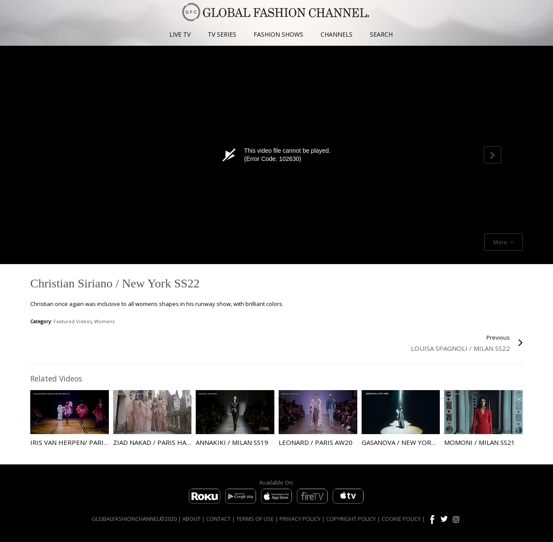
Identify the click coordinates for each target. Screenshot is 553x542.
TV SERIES (222, 34)
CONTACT (218, 519)
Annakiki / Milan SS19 (232, 442)
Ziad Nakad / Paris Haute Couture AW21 (182, 442)
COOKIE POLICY (401, 519)
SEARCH (381, 34)
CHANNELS (337, 34)
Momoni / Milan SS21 (479, 442)
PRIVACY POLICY (300, 519)
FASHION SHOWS (278, 34)
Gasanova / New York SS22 (407, 442)
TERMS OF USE (255, 519)
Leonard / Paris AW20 (316, 442)
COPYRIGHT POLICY (351, 519)
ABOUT (191, 519)
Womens (104, 321)
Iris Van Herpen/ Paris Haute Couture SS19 (105, 442)
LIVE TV (180, 34)
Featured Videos (73, 321)
